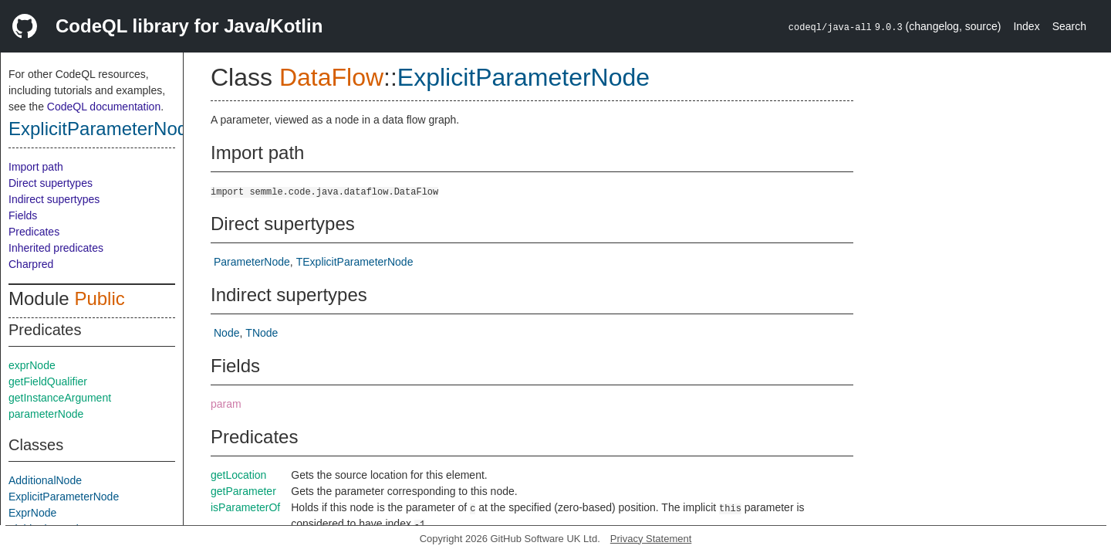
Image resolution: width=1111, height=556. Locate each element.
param (226, 404)
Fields (22, 215)
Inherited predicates (55, 248)
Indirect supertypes (54, 199)
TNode (261, 333)
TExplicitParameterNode (355, 262)
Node (226, 333)
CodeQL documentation (103, 106)
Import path (35, 167)
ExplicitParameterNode (103, 128)
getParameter (243, 491)
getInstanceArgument (59, 398)
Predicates (33, 231)
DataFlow (331, 77)
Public (99, 298)
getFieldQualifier (47, 381)
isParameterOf (245, 507)
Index (1026, 26)
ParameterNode (252, 262)
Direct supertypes (50, 183)
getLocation (238, 475)
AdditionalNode (45, 480)
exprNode (32, 365)
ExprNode (32, 513)
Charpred (30, 264)
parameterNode (45, 414)
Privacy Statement (651, 538)
